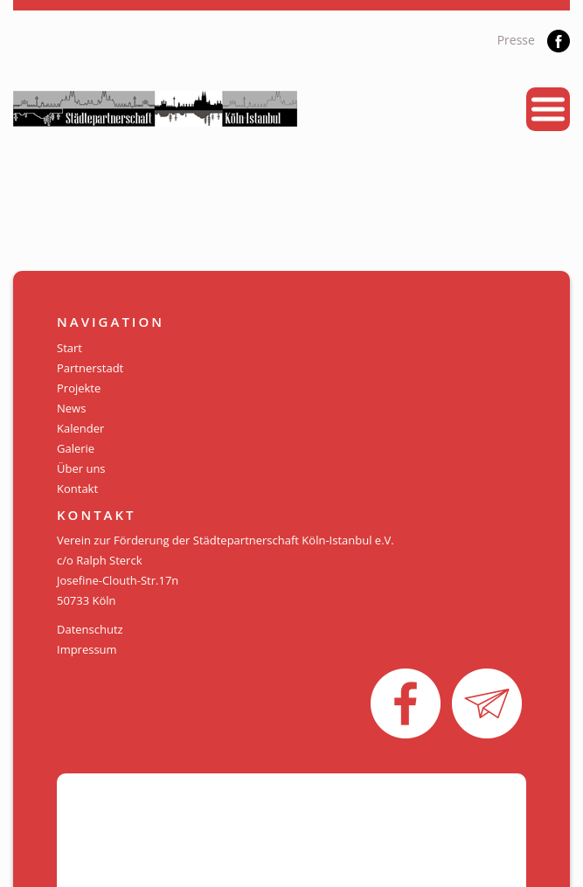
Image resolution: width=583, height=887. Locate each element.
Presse (516, 39)
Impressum (87, 649)
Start (69, 348)
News (71, 408)
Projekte (79, 388)
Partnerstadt (90, 368)
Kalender (80, 428)
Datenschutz (90, 629)
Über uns (81, 468)
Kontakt (77, 488)
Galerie (75, 448)
